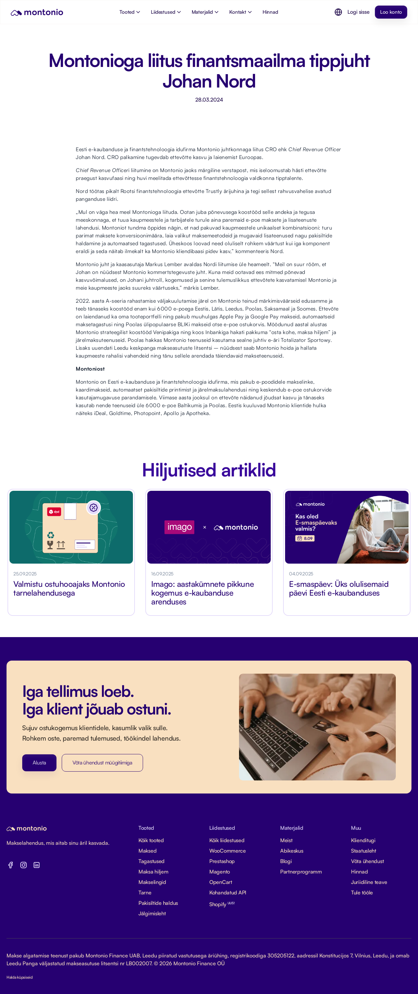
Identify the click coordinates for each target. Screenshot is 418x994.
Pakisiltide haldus (158, 903)
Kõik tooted (151, 840)
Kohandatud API (227, 892)
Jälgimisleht (152, 913)
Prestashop (222, 861)
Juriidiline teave (369, 882)
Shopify (222, 904)
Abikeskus (291, 850)
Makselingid (152, 882)
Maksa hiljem (153, 871)
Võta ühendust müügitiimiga (102, 762)
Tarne (145, 892)
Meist (286, 840)
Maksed (147, 850)
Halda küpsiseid (20, 977)
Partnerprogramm (301, 871)
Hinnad (359, 871)
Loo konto (391, 12)
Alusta (39, 762)
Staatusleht (363, 850)
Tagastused (151, 861)
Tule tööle (362, 892)
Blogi (286, 861)
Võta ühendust (367, 861)
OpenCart (220, 882)
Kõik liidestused (227, 840)
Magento (219, 871)
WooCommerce (227, 850)
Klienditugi (363, 840)
